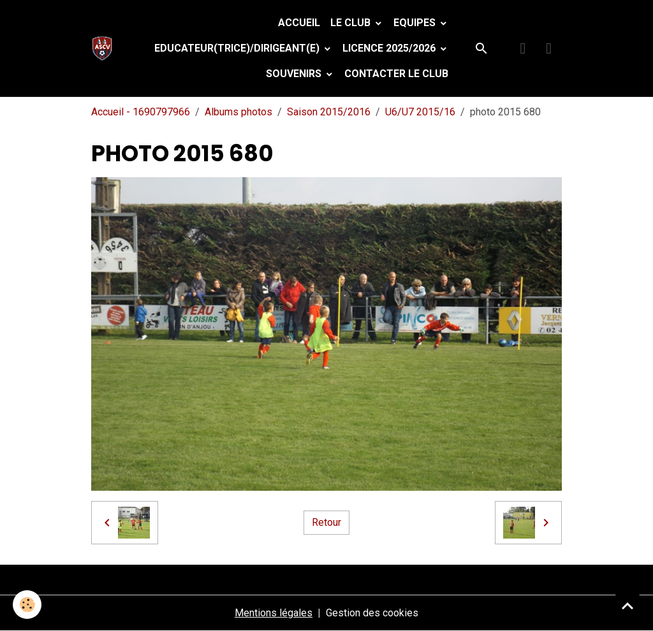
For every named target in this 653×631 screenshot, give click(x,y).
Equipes (415, 23)
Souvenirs (295, 74)
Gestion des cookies (372, 613)
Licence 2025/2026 (390, 48)
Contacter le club (396, 74)
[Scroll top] (627, 605)
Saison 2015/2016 (329, 112)
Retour (326, 522)
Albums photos (238, 112)
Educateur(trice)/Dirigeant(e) (238, 48)
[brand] (105, 48)
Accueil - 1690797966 (140, 112)
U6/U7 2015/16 (420, 112)
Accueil (299, 23)
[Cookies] (27, 604)
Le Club (351, 23)
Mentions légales (273, 613)
